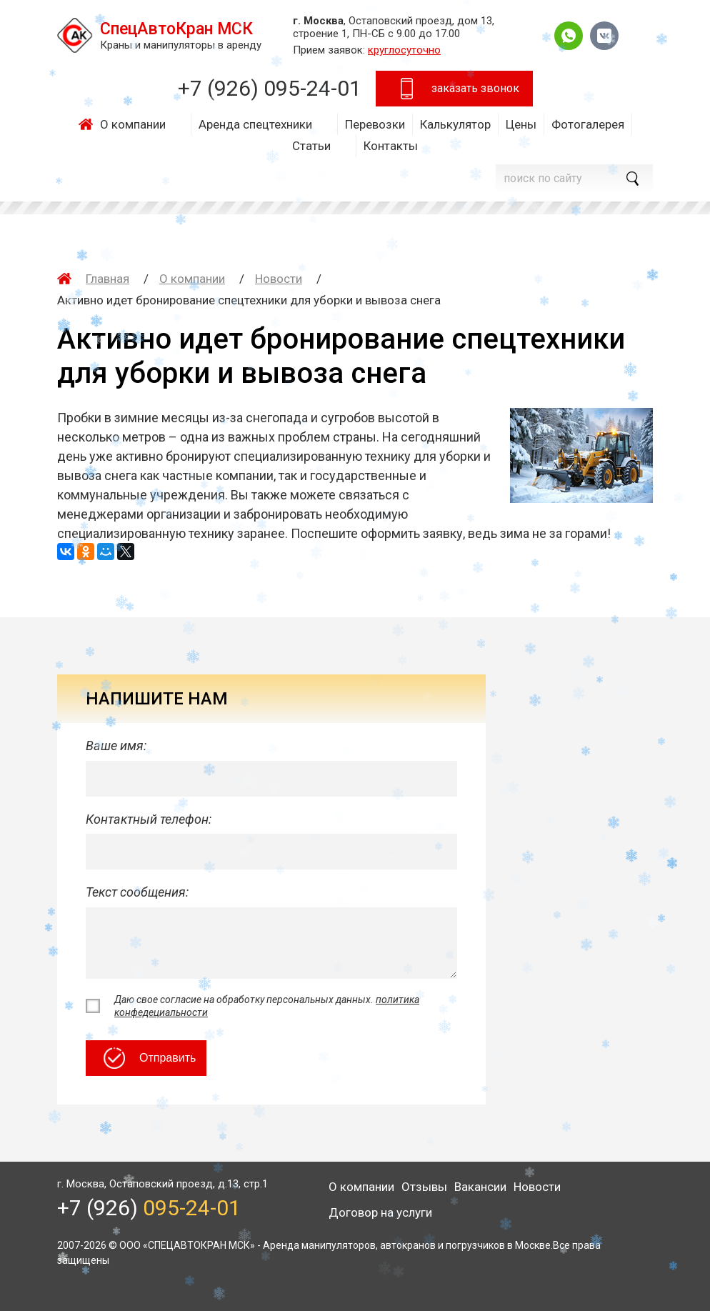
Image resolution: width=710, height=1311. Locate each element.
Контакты (391, 146)
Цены (521, 124)
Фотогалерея (587, 124)
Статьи (311, 146)
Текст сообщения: (137, 891)
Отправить (150, 1058)
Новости (278, 278)
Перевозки (375, 124)
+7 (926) (269, 88)
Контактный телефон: (148, 819)
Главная (89, 124)
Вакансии (480, 1187)
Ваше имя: (116, 745)
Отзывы (424, 1187)
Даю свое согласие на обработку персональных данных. (266, 1006)
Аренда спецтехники (255, 124)
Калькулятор (455, 124)
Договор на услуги (380, 1212)
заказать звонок (457, 88)
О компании (133, 124)
